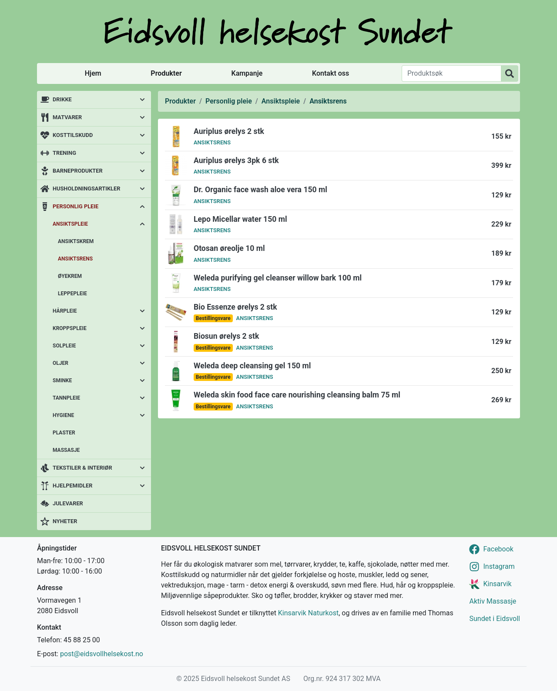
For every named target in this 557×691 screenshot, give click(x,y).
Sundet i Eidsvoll (494, 618)
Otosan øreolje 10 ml (229, 248)
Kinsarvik (497, 584)
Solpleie (64, 346)
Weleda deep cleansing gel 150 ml (252, 365)
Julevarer (68, 503)
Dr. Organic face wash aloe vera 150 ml (260, 189)
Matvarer (67, 117)
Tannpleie (66, 398)
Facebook (498, 549)
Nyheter (65, 521)
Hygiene (63, 415)
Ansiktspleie (70, 224)
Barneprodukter (78, 170)
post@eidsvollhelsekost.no (101, 654)
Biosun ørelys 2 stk (226, 336)
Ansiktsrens (75, 259)
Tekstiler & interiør (82, 467)
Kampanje (246, 73)
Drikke (62, 99)
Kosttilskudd (73, 135)
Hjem (93, 73)
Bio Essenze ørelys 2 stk (235, 307)
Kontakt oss (330, 73)
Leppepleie (72, 293)
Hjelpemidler (72, 485)
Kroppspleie (70, 328)
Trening (64, 153)
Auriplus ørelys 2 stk (229, 131)
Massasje (66, 450)
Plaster (64, 433)
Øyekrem (70, 276)
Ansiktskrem (76, 241)
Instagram (498, 566)
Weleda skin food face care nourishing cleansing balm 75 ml (297, 395)
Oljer (60, 363)
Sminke (62, 380)
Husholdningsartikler (86, 188)
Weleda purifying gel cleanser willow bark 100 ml (278, 278)
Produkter (166, 73)
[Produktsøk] (451, 73)
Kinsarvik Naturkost (308, 613)
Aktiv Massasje (492, 601)
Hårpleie (65, 311)
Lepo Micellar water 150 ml (240, 219)
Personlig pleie (75, 206)
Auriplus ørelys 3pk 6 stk (236, 160)
